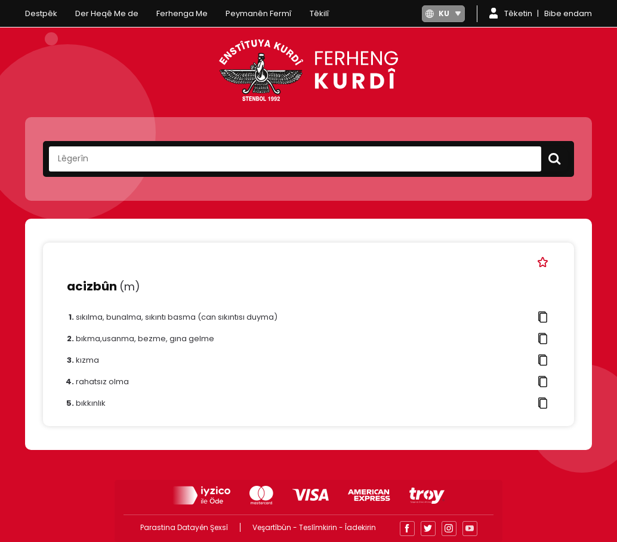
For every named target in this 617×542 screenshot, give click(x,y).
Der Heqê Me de (106, 13)
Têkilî (319, 13)
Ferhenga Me (182, 13)
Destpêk (41, 13)
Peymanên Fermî (259, 13)
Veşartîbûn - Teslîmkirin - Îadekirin (314, 527)
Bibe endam (568, 13)
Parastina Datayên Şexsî (184, 527)
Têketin (518, 13)
